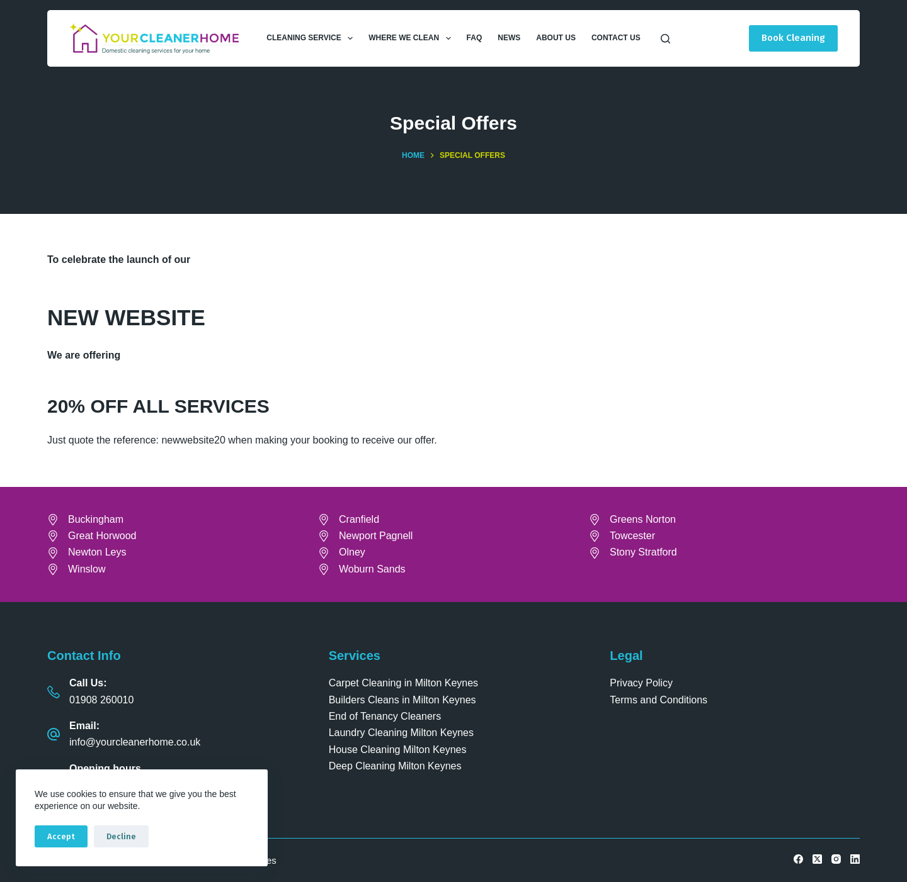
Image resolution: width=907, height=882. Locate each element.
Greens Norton (643, 519)
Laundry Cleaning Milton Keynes (401, 732)
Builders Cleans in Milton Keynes (402, 700)
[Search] (665, 38)
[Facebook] (798, 859)
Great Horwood (102, 535)
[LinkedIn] (855, 859)
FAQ (474, 37)
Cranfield (359, 519)
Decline (121, 836)
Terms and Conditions (658, 700)
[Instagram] (836, 859)
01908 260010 (101, 700)
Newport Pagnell (376, 535)
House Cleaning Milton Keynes (398, 749)
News (509, 37)
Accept (61, 836)
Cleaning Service (312, 38)
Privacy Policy (641, 683)
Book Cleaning (793, 37)
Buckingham (95, 519)
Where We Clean (411, 38)
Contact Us (616, 37)
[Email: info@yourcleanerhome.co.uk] (53, 734)
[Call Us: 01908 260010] (53, 692)
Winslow (87, 569)
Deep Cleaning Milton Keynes (395, 766)
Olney (352, 552)
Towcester (632, 535)
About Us (556, 37)
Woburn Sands (372, 569)
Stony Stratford (643, 552)
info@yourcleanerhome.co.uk (134, 742)
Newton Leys (97, 552)
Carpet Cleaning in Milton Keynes (403, 683)
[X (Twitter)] (817, 859)
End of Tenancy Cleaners (385, 716)
